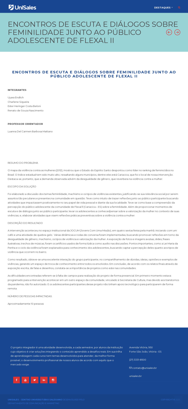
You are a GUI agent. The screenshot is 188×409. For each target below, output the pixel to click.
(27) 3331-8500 (137, 359)
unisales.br (135, 376)
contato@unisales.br (143, 367)
